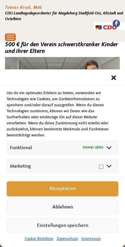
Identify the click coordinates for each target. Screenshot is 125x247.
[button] (114, 78)
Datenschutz (67, 239)
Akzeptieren (62, 188)
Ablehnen (62, 207)
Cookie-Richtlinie (39, 239)
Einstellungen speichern (62, 225)
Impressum (91, 239)
